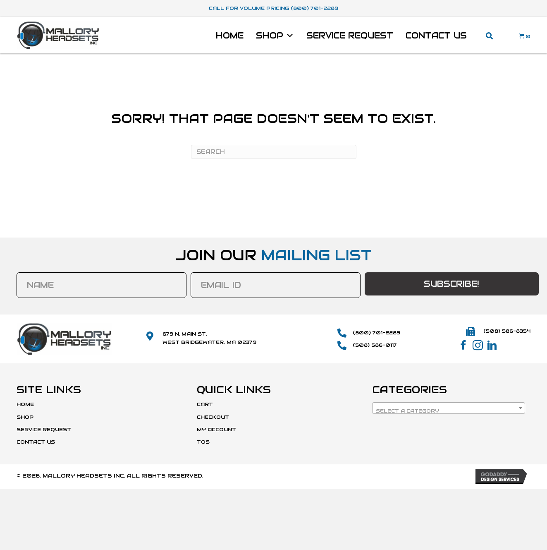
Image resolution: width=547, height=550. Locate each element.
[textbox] (449, 411)
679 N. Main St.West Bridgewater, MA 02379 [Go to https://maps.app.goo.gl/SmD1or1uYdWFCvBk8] (209, 338)
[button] (463, 345)
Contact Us (436, 35)
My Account (216, 429)
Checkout (213, 417)
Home (230, 35)
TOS (203, 442)
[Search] (273, 152)
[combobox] (449, 408)
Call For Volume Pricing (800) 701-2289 (273, 8)
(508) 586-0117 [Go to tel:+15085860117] (375, 345)
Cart (205, 404)
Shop (275, 35)
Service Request (349, 35)
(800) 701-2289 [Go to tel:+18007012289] (376, 332)
